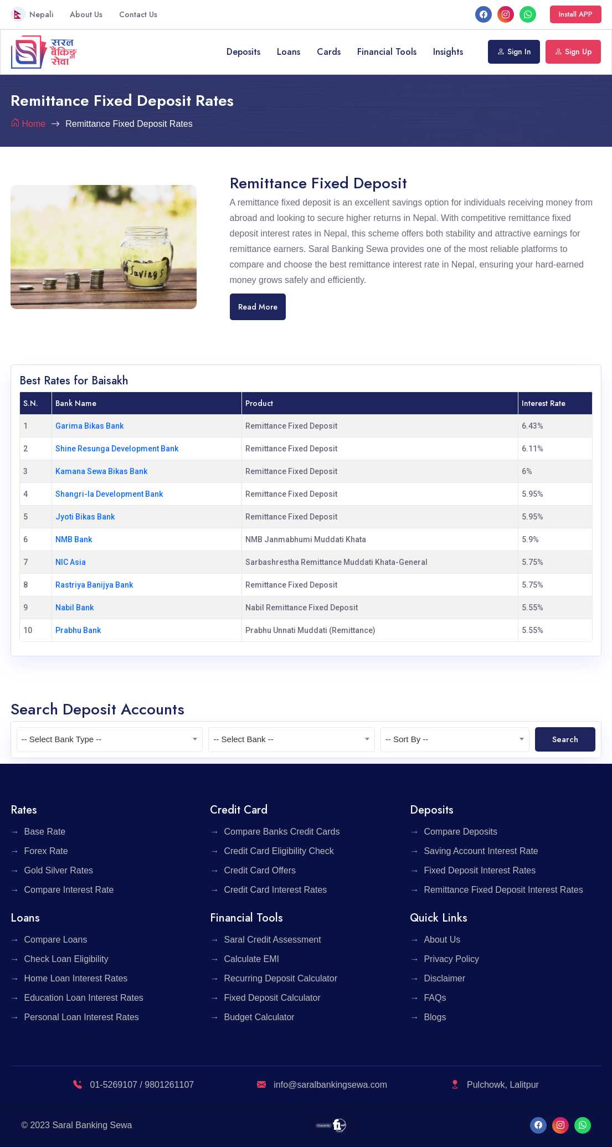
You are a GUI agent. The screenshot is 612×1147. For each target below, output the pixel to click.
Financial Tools (386, 51)
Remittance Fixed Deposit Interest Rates (503, 889)
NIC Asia (70, 562)
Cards (329, 51)
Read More (257, 306)
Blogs (435, 1017)
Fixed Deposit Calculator (272, 997)
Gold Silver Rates (59, 870)
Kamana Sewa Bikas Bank (101, 471)
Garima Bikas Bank (89, 425)
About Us (86, 14)
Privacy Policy (451, 959)
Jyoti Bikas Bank (85, 516)
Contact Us (138, 14)
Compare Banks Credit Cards (282, 831)
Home (34, 123)
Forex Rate (46, 851)
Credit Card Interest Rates (275, 889)
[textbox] (110, 739)
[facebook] (483, 14)
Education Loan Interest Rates (83, 997)
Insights (448, 51)
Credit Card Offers (260, 870)
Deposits (243, 51)
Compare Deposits (460, 831)
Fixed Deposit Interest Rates (480, 870)
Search (565, 739)
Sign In (514, 51)
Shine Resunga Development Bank (116, 448)
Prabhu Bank (78, 630)
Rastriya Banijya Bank (94, 584)
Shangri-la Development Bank (109, 494)
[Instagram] (506, 14)
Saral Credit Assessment (272, 939)
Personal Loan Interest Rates (81, 1017)
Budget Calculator (259, 1017)
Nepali (32, 14)
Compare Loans (56, 939)
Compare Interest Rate (69, 889)
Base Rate (45, 831)
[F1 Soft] (331, 1125)
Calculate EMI (251, 959)
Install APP (576, 14)
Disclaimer (444, 978)
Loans (288, 51)
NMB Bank (73, 539)
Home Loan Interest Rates (76, 978)
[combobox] (110, 739)
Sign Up (573, 51)
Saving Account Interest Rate (481, 851)
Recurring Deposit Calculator (280, 978)
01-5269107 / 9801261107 (133, 1084)
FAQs (435, 997)
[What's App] (528, 14)
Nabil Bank (74, 607)
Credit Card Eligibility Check (278, 851)
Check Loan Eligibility (66, 959)
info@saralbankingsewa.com (322, 1084)
